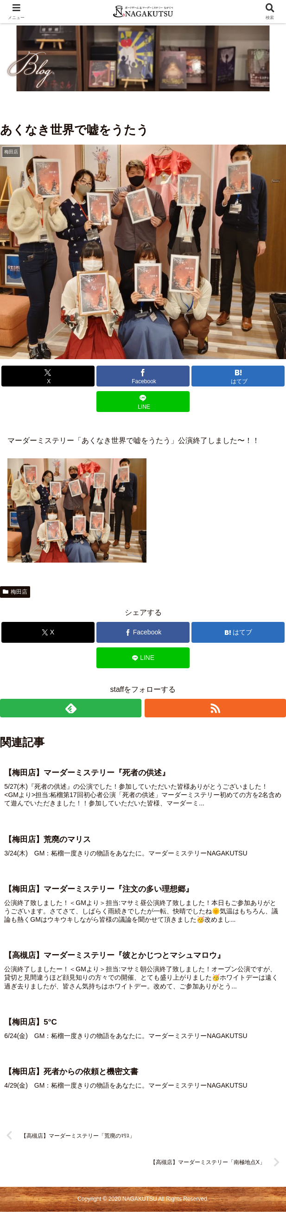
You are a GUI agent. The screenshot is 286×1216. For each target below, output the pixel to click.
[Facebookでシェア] (143, 376)
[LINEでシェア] (143, 401)
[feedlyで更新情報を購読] (70, 708)
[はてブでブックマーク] (238, 376)
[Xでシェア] (48, 376)
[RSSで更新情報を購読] (215, 708)
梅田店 (15, 592)
